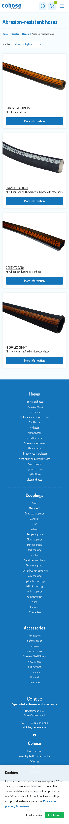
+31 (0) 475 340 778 (34, 723)
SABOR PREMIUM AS (18, 108)
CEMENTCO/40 (15, 267)
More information (34, 121)
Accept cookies (54, 815)
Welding (34, 761)
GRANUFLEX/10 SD (17, 188)
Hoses (25, 33)
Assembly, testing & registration (34, 756)
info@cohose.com (34, 727)
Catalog (15, 33)
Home (6, 33)
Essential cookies (34, 815)
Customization (34, 751)
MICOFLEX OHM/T (16, 347)
